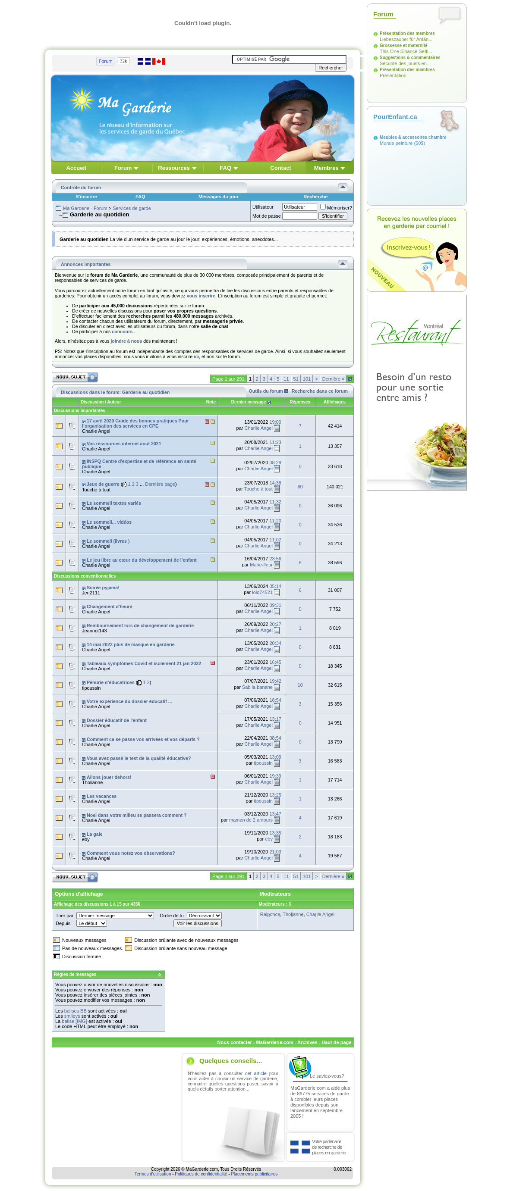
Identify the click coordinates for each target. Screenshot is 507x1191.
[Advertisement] (115, 1108)
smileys (72, 1016)
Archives (307, 1042)
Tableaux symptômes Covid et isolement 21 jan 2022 (144, 663)
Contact (280, 168)
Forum (123, 168)
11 (286, 378)
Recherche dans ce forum (320, 391)
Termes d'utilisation (153, 1174)
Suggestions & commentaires (410, 57)
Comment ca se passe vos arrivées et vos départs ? (143, 739)
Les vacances (102, 796)
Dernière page (160, 484)
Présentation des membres (407, 33)
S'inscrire (86, 196)
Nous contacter (234, 1042)
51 (296, 378)
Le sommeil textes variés (114, 503)
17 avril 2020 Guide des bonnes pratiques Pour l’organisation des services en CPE (135, 423)
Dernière (333, 378)
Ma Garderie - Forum (85, 208)
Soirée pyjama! (103, 587)
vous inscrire (201, 295)
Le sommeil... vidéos (109, 522)
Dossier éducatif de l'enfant (117, 720)
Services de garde (132, 208)
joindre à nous (126, 341)
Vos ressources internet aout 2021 (124, 443)
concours (122, 331)
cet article (256, 1073)
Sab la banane (257, 687)
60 (300, 486)
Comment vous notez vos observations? (131, 853)
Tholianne (92, 782)
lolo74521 (262, 592)
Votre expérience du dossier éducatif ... (129, 701)
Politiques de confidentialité (201, 1174)
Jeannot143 (94, 630)
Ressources (174, 168)
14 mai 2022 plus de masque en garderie (131, 644)
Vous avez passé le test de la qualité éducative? (139, 758)
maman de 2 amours (251, 819)
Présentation (393, 75)
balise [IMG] (74, 1021)
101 (307, 378)
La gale (95, 834)
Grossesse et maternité (404, 45)
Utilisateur (263, 206)
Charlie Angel (96, 431)
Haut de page (336, 1042)
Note (211, 402)
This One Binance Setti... (406, 51)
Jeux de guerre (103, 484)
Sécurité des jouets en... (405, 63)
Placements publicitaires (254, 1174)
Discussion (92, 402)
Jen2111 (91, 592)
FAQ (225, 168)
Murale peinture (396, 143)
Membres (326, 168)
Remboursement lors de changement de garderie (140, 625)
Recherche (315, 196)
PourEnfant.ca (395, 116)
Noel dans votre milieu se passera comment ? (137, 815)
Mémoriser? (336, 207)
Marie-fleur (261, 564)
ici (196, 356)
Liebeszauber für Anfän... (406, 39)
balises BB (75, 1010)
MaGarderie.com (274, 1042)
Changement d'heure (109, 606)
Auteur (114, 402)
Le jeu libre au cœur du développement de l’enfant (142, 560)
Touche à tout (96, 489)
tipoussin (91, 688)
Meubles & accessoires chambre (413, 137)
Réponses (300, 402)
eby (86, 839)
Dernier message (248, 402)
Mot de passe (266, 216)
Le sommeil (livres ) (108, 541)
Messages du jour (218, 196)
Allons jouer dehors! (109, 777)
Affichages (335, 402)
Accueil (76, 168)
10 (300, 685)
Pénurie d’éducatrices (111, 682)
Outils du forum (266, 391)
